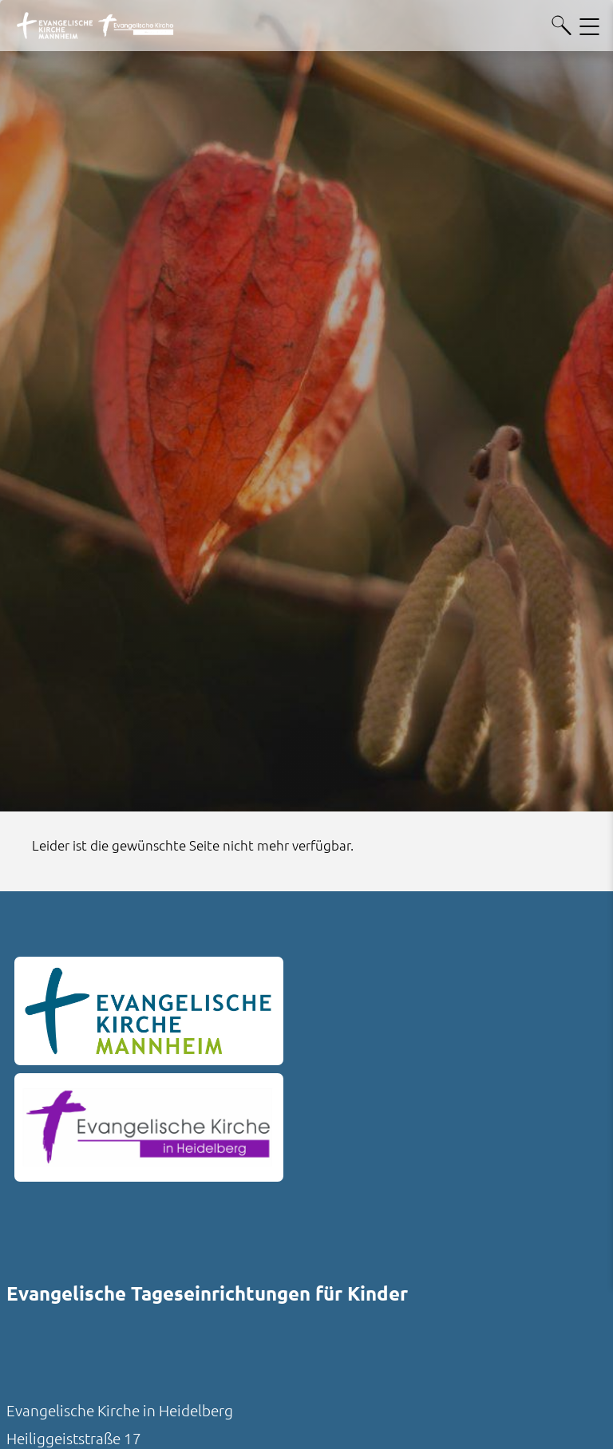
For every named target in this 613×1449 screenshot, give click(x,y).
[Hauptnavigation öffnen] (589, 25)
